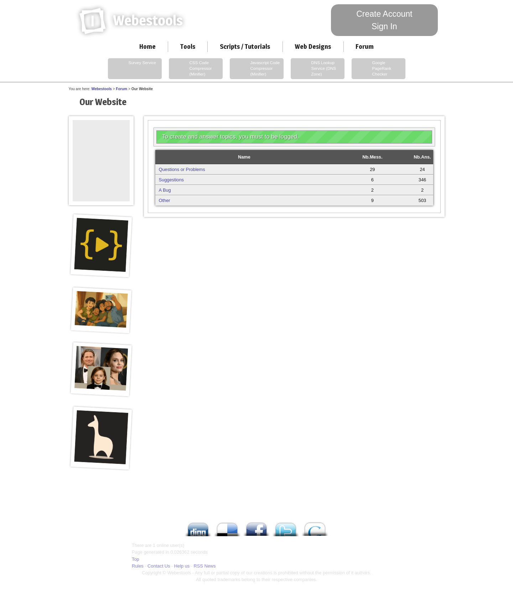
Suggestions (171, 179)
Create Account (384, 14)
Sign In (384, 26)
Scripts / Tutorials (245, 46)
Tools (187, 46)
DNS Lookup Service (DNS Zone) (314, 69)
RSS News (205, 566)
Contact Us (158, 566)
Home (147, 46)
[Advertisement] (101, 136)
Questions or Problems (182, 169)
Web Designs (313, 46)
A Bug (165, 190)
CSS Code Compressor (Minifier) (191, 69)
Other (164, 200)
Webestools (101, 89)
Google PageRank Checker (372, 69)
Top (135, 559)
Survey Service (132, 69)
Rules (138, 566)
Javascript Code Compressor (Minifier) (255, 69)
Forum (365, 46)
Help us (182, 566)
